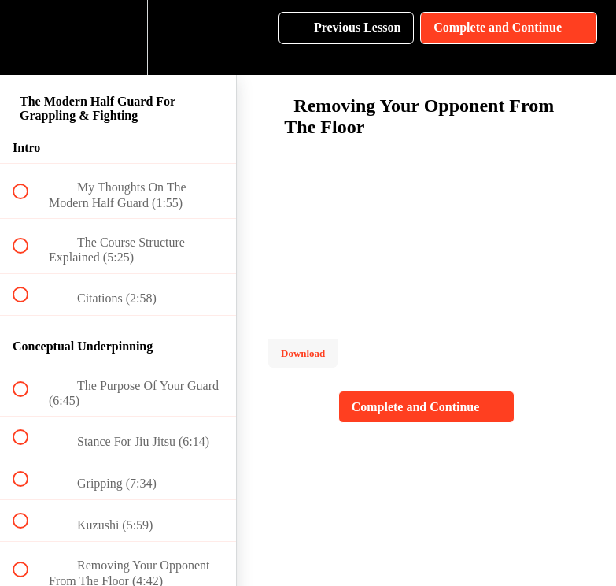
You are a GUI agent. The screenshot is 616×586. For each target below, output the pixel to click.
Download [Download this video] (303, 353)
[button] (29, 37)
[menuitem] (118, 37)
